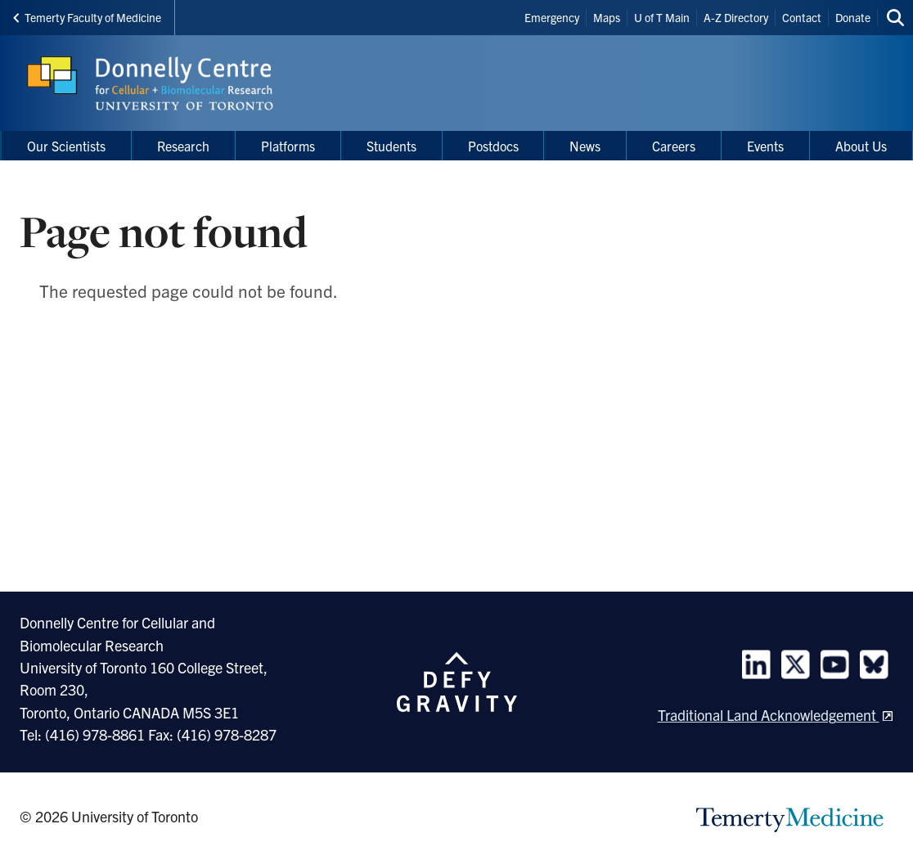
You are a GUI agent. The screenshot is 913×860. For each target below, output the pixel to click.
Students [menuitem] (391, 145)
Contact (801, 17)
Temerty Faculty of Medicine (87, 17)
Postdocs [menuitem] (493, 145)
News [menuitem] (584, 145)
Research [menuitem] (183, 145)
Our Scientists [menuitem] (66, 145)
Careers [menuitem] (673, 145)
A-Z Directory (736, 17)
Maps (606, 17)
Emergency (551, 17)
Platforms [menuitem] (288, 145)
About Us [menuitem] (861, 145)
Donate (852, 17)
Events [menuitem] (765, 145)
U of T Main (662, 17)
